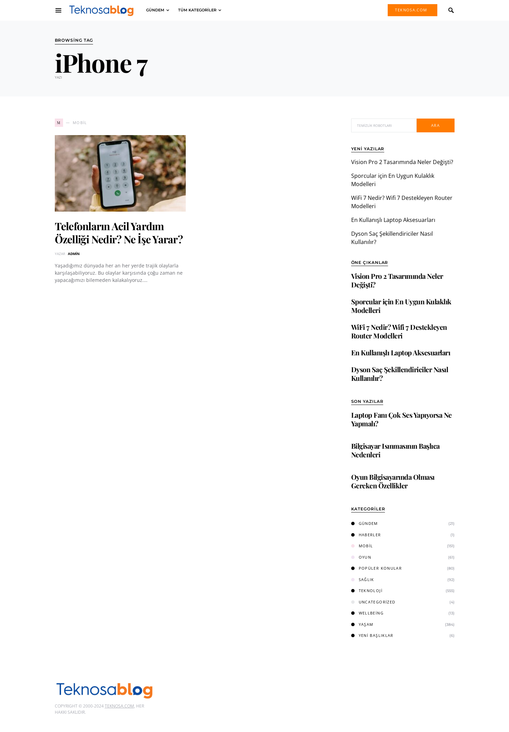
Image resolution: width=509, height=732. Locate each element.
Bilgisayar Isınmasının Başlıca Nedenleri (395, 450)
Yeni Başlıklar (372, 635)
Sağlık (362, 579)
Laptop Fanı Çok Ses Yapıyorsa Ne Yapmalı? (401, 419)
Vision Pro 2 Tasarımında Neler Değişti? (402, 162)
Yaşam (362, 624)
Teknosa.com (411, 9)
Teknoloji (367, 590)
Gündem (364, 523)
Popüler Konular (376, 568)
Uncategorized (373, 601)
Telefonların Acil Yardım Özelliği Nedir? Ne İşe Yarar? (119, 232)
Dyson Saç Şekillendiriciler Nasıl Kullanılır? (399, 374)
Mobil (362, 545)
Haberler (366, 534)
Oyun (361, 557)
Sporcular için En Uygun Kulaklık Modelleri (401, 306)
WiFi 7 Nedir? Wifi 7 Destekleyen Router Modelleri (399, 331)
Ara (435, 125)
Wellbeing (367, 613)
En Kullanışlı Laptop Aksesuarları (393, 220)
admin (74, 253)
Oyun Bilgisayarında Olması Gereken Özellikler (393, 481)
